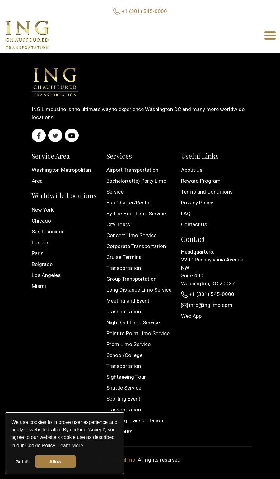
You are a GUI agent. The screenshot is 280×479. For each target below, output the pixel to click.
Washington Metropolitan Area (61, 175)
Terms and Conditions (207, 192)
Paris (38, 253)
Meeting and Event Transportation (127, 306)
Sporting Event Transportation (123, 404)
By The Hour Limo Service (136, 213)
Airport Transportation (132, 170)
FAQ (186, 213)
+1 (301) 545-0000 (144, 11)
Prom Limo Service (128, 344)
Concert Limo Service (131, 235)
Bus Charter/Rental (128, 203)
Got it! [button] (22, 461)
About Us (192, 170)
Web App (191, 316)
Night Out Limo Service (133, 322)
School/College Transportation (124, 360)
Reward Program (201, 181)
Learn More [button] (70, 445)
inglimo (126, 460)
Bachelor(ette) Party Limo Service (136, 186)
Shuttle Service (123, 388)
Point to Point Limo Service (138, 333)
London (40, 242)
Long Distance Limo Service (138, 290)
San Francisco (48, 231)
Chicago (41, 221)
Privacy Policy (197, 203)
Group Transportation (131, 279)
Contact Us (194, 224)
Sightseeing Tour (126, 377)
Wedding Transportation (134, 420)
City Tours (118, 224)
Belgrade (42, 264)
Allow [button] (55, 461)
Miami (39, 286)
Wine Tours (119, 431)
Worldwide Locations (64, 195)
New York (43, 210)
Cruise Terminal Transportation (124, 262)
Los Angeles (46, 275)
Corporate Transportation (136, 246)
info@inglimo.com (206, 305)
